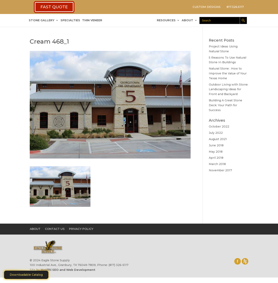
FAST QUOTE (54, 6)
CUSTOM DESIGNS (207, 7)
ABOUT (187, 20)
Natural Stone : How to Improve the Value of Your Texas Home (228, 73)
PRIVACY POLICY (81, 229)
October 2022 (219, 126)
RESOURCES (166, 20)
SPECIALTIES (70, 20)
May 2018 (216, 151)
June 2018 (216, 145)
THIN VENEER (92, 20)
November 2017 (220, 170)
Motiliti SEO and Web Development (68, 270)
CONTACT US (55, 229)
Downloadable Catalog (26, 275)
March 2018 (217, 164)
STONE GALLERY (41, 20)
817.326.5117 (235, 7)
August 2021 (218, 139)
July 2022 (216, 133)
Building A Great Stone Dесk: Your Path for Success (225, 105)
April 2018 (216, 158)
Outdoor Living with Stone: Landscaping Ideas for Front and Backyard (228, 89)
